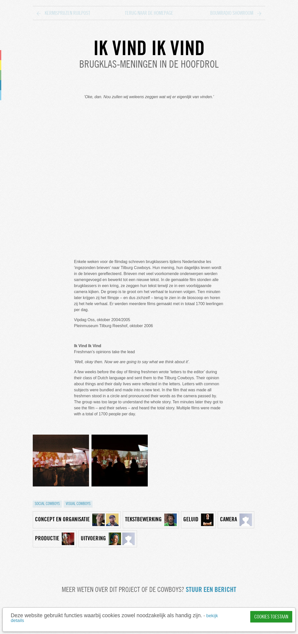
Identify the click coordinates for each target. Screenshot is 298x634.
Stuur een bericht (211, 589)
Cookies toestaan (271, 617)
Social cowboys (47, 503)
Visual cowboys (78, 503)
